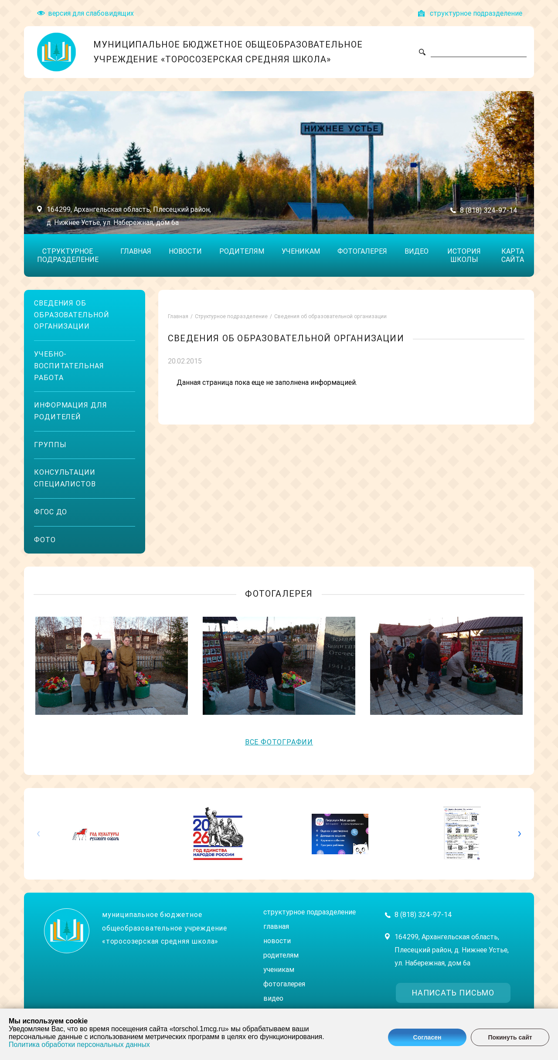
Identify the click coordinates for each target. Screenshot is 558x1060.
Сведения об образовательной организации (71, 314)
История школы (464, 255)
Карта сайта (512, 255)
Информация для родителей (70, 411)
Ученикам (301, 251)
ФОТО (45, 540)
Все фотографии (279, 742)
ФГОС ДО (50, 512)
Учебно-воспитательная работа (69, 365)
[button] (515, 833)
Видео (417, 251)
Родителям (241, 251)
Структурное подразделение (68, 255)
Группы (50, 445)
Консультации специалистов (65, 478)
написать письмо (453, 992)
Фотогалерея (362, 251)
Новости (185, 251)
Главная (135, 251)
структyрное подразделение (476, 13)
